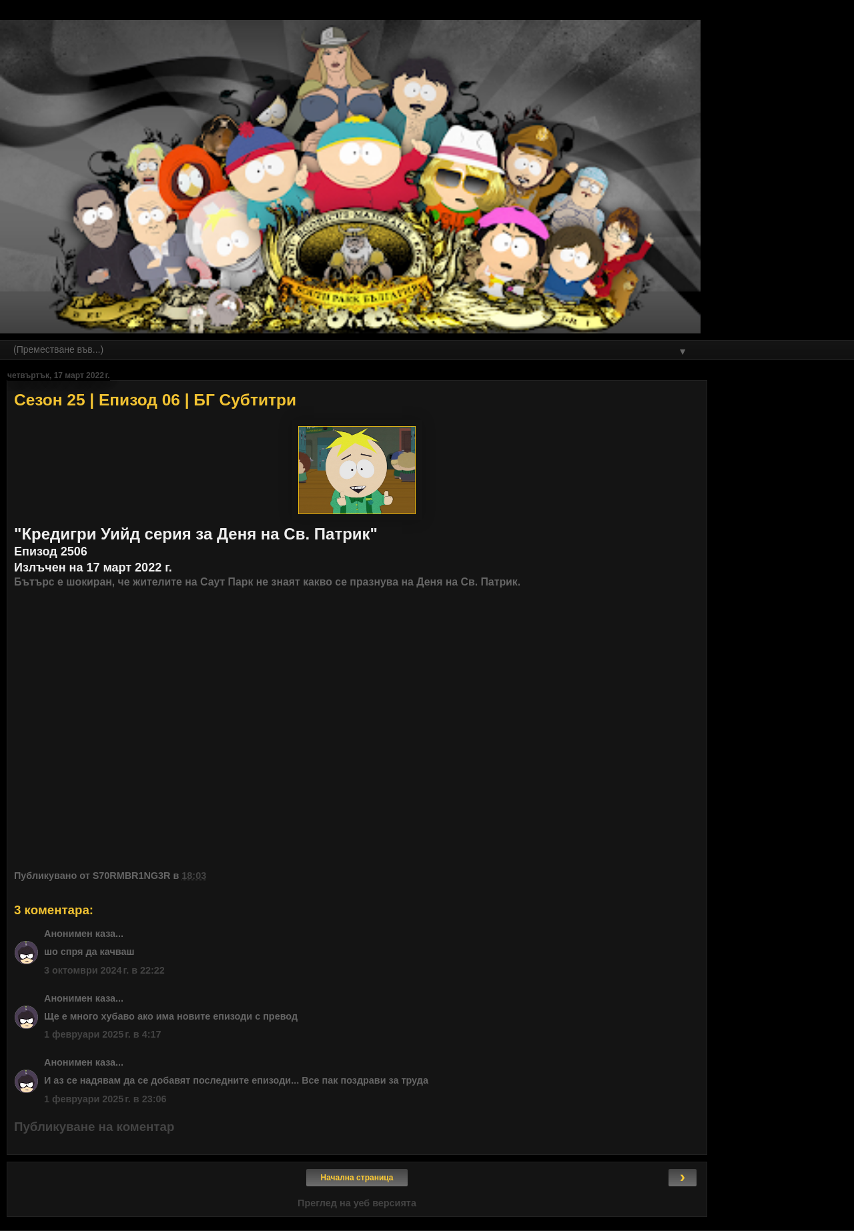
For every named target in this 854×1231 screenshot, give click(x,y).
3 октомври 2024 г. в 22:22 (104, 970)
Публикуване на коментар (94, 1127)
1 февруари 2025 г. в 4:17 (102, 1034)
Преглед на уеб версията (357, 1203)
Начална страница (357, 1177)
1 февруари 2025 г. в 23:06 (105, 1099)
